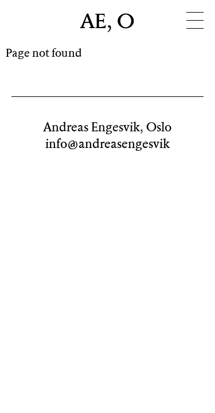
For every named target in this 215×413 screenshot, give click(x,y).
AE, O (108, 22)
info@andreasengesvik (107, 144)
